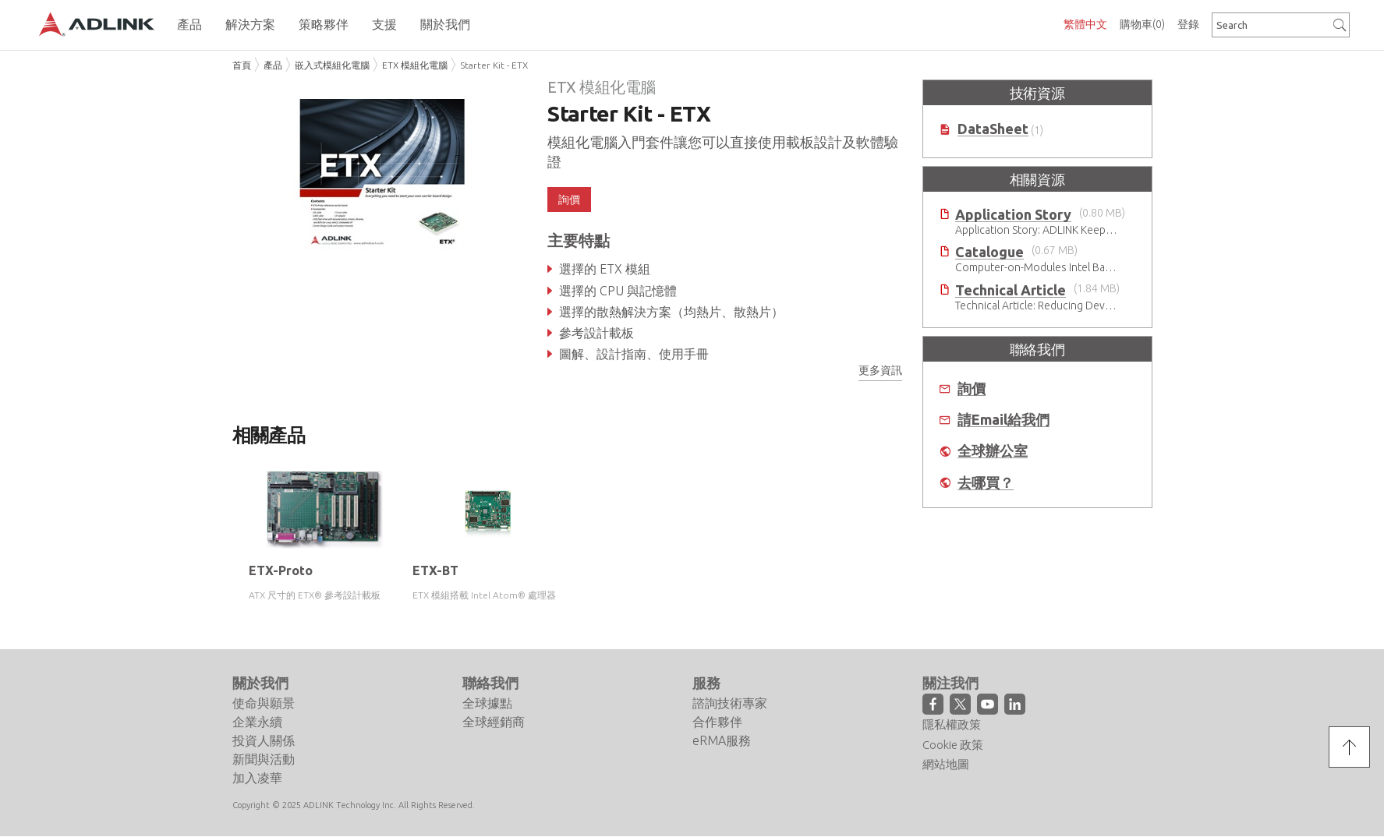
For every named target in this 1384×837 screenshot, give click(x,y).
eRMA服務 (721, 740)
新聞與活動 (263, 759)
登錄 (1188, 24)
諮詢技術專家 (729, 703)
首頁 (241, 65)
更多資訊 (880, 370)
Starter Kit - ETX (494, 65)
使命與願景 (263, 703)
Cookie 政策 (952, 744)
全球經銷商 (493, 722)
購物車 (1142, 24)
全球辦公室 (992, 450)
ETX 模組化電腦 (415, 65)
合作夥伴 (717, 722)
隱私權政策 (951, 724)
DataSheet (992, 129)
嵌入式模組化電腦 (332, 65)
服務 (706, 682)
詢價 (569, 199)
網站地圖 (945, 764)
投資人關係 (263, 740)
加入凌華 (257, 778)
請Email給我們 (1003, 419)
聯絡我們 (490, 682)
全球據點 (487, 703)
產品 (273, 65)
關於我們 (260, 682)
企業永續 (257, 722)
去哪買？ (985, 482)
